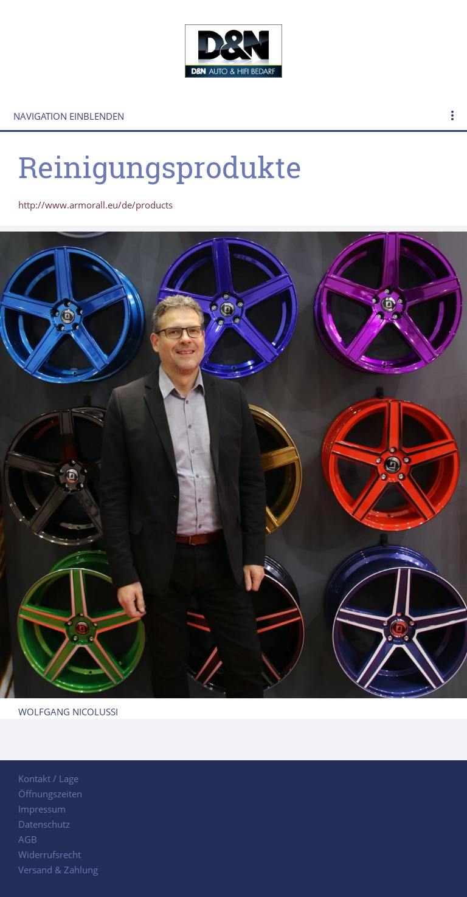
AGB (27, 839)
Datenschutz (44, 824)
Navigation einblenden (68, 116)
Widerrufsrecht (49, 854)
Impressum (42, 809)
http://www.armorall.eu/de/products (95, 205)
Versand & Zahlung (58, 870)
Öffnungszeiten (50, 794)
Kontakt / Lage (48, 778)
